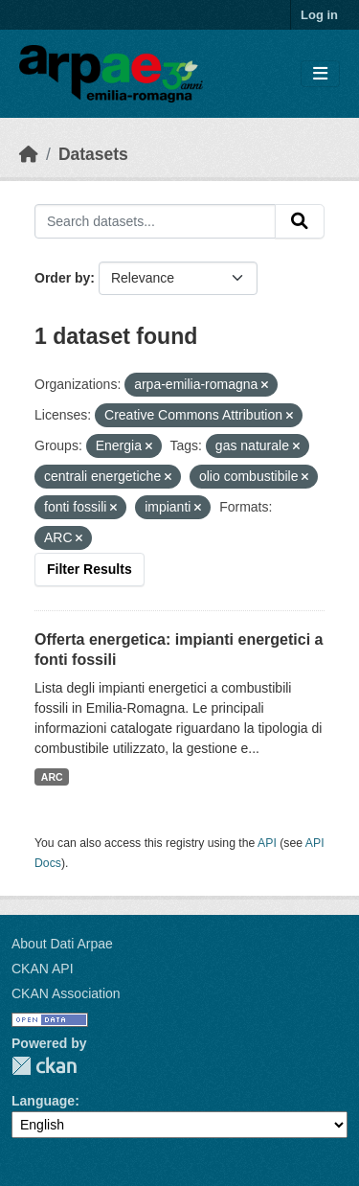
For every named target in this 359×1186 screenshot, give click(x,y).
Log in (319, 15)
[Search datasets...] (155, 221)
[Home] (28, 154)
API (267, 843)
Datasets (93, 154)
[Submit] (300, 221)
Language (43, 1100)
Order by (62, 277)
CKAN (44, 1066)
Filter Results (89, 569)
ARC (52, 777)
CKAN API (42, 968)
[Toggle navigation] (320, 74)
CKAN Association (66, 993)
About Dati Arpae (62, 943)
